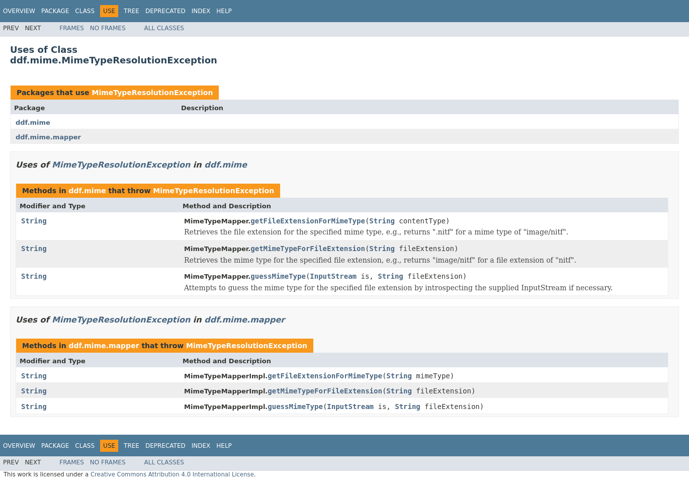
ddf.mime (33, 122)
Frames (71, 28)
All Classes (164, 28)
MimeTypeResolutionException (152, 93)
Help (224, 11)
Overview (19, 11)
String (34, 221)
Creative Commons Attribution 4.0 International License (172, 474)
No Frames (108, 28)
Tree (131, 11)
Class (85, 11)
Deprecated (165, 11)
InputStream (333, 276)
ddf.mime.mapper (48, 137)
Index (201, 11)
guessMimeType (278, 276)
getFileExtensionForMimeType (307, 221)
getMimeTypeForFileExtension (307, 249)
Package (55, 11)
